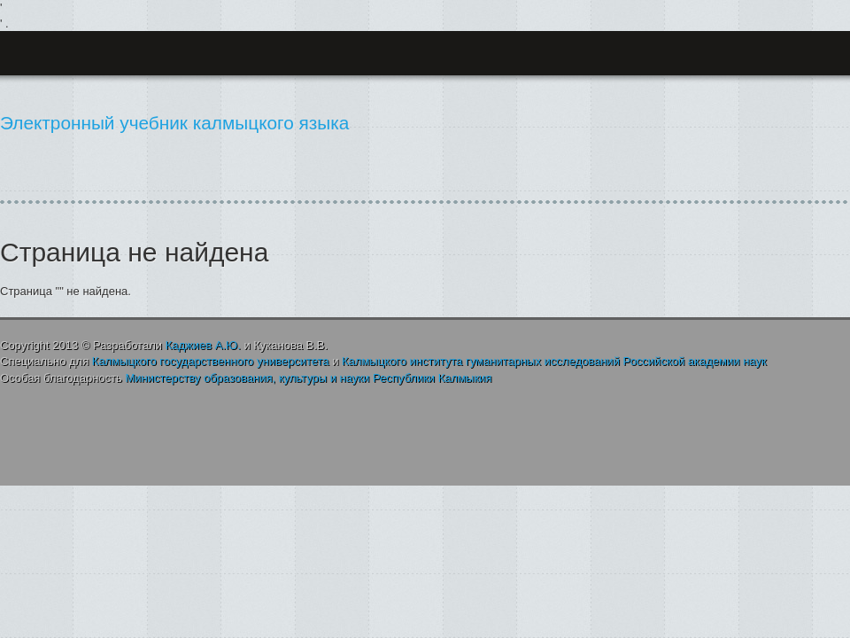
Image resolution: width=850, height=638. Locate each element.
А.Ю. (203, 345)
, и (308, 378)
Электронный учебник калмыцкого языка (174, 123)
